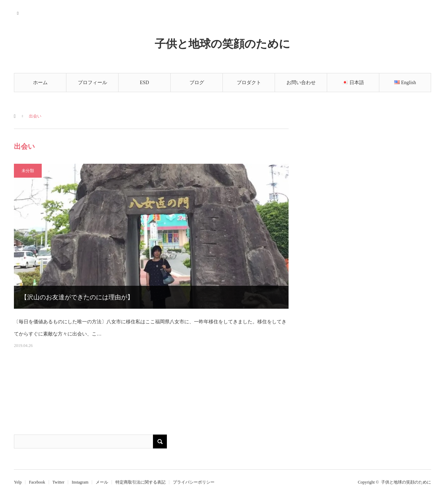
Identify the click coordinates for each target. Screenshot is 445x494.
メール (102, 482)
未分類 (28, 170)
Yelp (18, 482)
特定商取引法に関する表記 (140, 482)
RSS (18, 12)
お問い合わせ (301, 82)
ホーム (40, 82)
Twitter (58, 482)
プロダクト (249, 82)
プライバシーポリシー (194, 482)
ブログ (196, 82)
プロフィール (92, 82)
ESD (144, 82)
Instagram (80, 482)
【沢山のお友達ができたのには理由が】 (77, 297)
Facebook (37, 482)
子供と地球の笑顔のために (222, 43)
